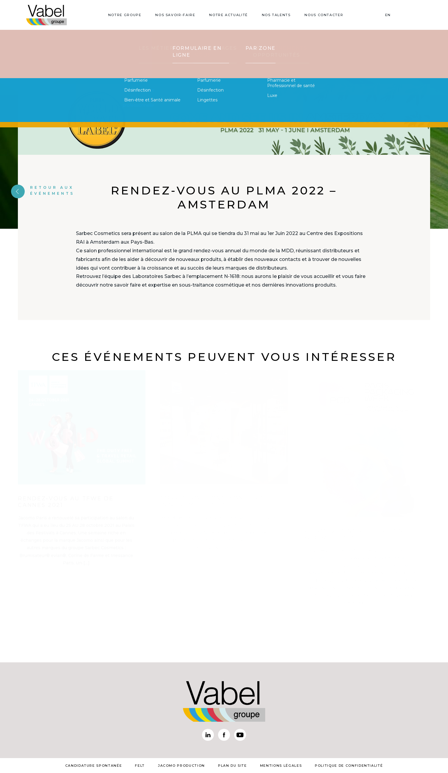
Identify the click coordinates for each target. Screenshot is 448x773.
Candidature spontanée (93, 765)
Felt (140, 765)
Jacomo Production (181, 765)
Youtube (240, 735)
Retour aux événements (42, 190)
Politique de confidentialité (349, 765)
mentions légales (281, 765)
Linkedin (208, 735)
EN (388, 15)
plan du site (232, 765)
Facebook (224, 735)
